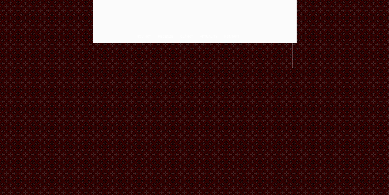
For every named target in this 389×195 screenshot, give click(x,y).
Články (186, 36)
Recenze (165, 36)
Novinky (144, 36)
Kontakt (231, 36)
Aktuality (208, 36)
